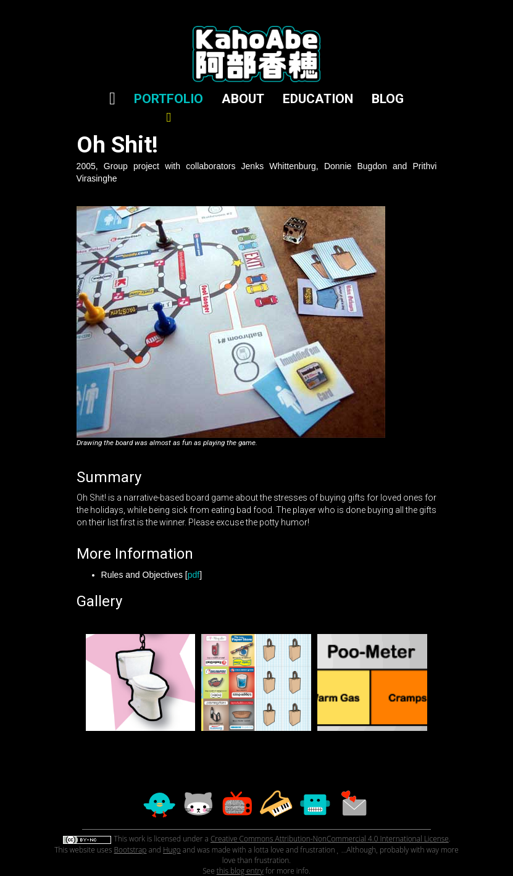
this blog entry (240, 870)
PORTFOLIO (168, 107)
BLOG (388, 98)
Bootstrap (130, 849)
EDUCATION (318, 98)
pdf (193, 575)
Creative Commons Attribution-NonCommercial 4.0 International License (330, 838)
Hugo (172, 849)
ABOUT (243, 98)
